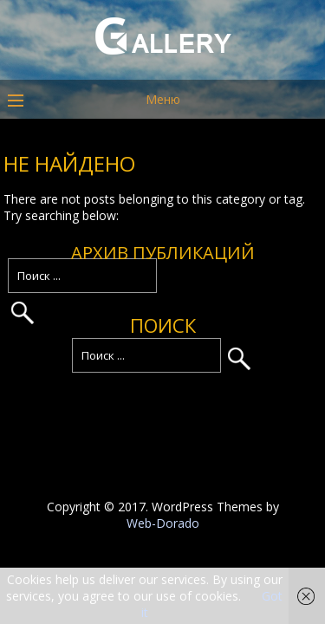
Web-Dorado (163, 523)
